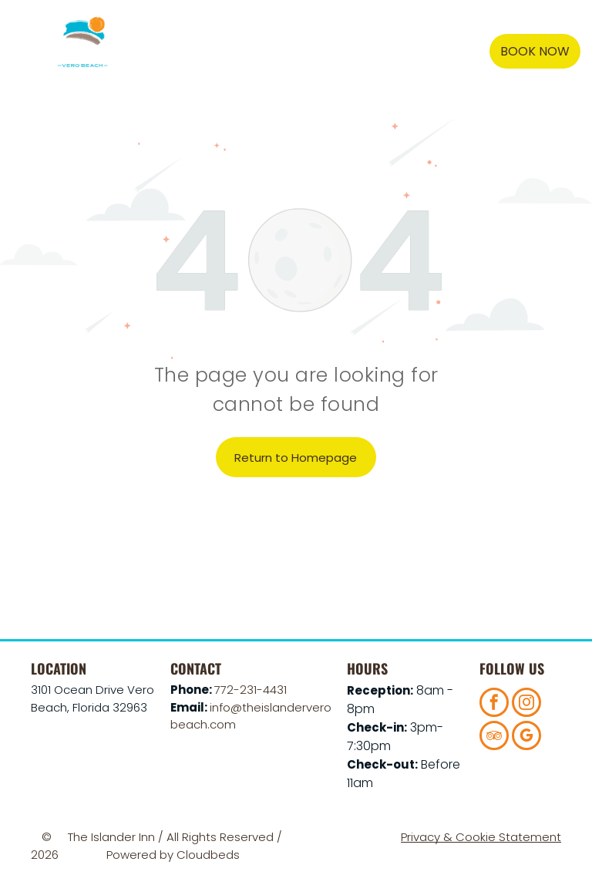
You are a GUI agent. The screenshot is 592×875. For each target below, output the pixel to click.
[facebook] (494, 704)
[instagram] (526, 704)
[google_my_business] (526, 737)
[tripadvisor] (494, 737)
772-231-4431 (250, 689)
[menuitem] (240, 52)
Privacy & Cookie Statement (481, 837)
